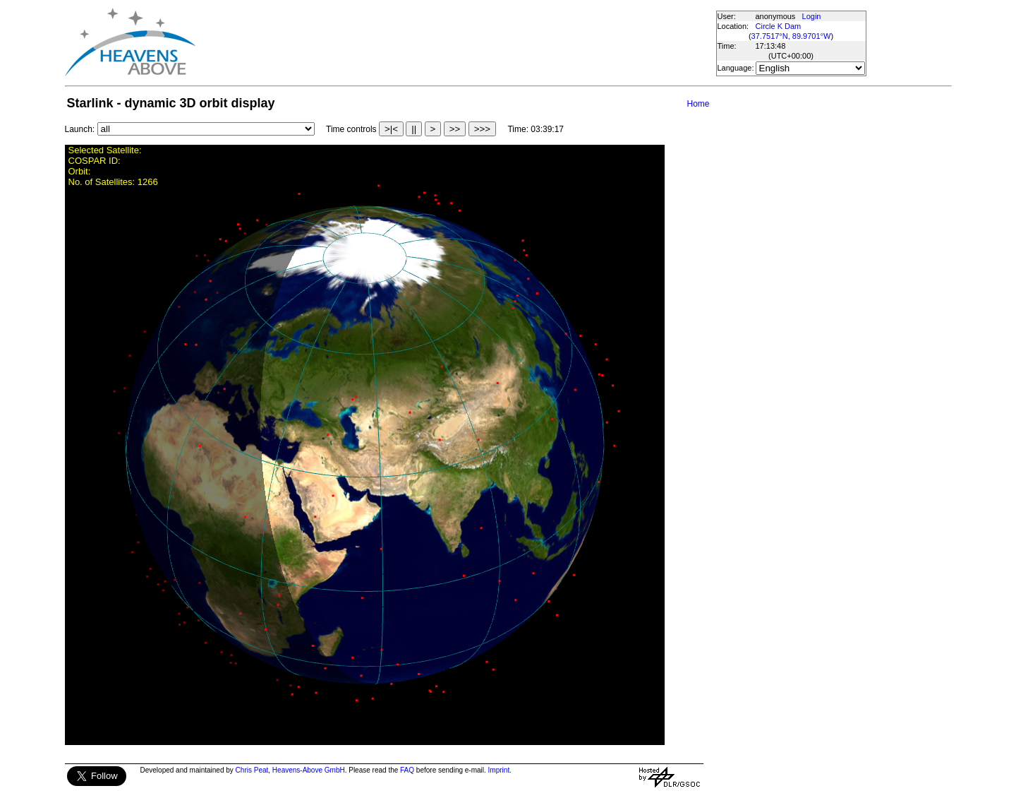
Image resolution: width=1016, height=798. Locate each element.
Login (811, 16)
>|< (391, 129)
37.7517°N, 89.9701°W (791, 36)
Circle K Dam (779, 26)
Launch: (80, 129)
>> (455, 129)
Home (698, 104)
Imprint (499, 770)
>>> (482, 129)
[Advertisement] (455, 42)
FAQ (407, 770)
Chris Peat (252, 770)
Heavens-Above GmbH (308, 770)
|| (413, 129)
